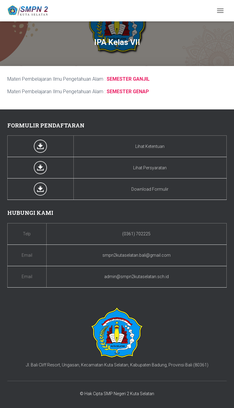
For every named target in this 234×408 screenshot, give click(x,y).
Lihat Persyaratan (150, 167)
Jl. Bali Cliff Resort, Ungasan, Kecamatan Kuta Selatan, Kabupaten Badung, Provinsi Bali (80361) (117, 364)
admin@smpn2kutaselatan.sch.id (136, 276)
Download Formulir (149, 189)
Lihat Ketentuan (150, 146)
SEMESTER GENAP (128, 91)
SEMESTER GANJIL (128, 79)
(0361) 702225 (136, 233)
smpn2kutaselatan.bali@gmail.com (136, 255)
